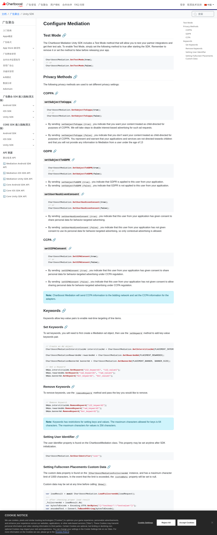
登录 (182, 4)
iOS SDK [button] (7, 111)
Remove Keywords (194, 48)
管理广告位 (8, 65)
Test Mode (188, 22)
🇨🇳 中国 (208, 4)
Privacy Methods (190, 26)
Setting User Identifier (196, 52)
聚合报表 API (9, 157)
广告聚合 (43, 4)
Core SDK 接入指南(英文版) (15, 126)
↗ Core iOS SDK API (13, 190)
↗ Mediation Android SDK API (17, 165)
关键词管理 (8, 71)
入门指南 (7, 30)
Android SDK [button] (9, 105)
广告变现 (31, 4)
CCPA (188, 37)
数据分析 (7, 83)
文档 (4, 14)
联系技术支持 (194, 4)
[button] (33, 48)
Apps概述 (8, 36)
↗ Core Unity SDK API (15, 196)
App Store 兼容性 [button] (11, 47)
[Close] (212, 524)
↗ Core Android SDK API (16, 184)
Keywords (187, 41)
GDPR (188, 33)
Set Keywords (192, 44)
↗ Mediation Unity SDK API (17, 178)
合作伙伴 (67, 4)
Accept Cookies (186, 524)
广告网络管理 (9, 53)
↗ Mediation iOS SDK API (16, 173)
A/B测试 (7, 77)
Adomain (8, 88)
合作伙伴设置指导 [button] (11, 59)
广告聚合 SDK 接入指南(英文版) (17, 98)
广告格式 (7, 42)
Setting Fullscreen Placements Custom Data (199, 57)
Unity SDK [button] (8, 116)
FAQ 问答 (79, 4)
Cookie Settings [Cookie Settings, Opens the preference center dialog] (145, 524)
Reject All (166, 524)
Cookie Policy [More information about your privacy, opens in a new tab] (62, 534)
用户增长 (55, 4)
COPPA (189, 30)
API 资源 (7, 152)
